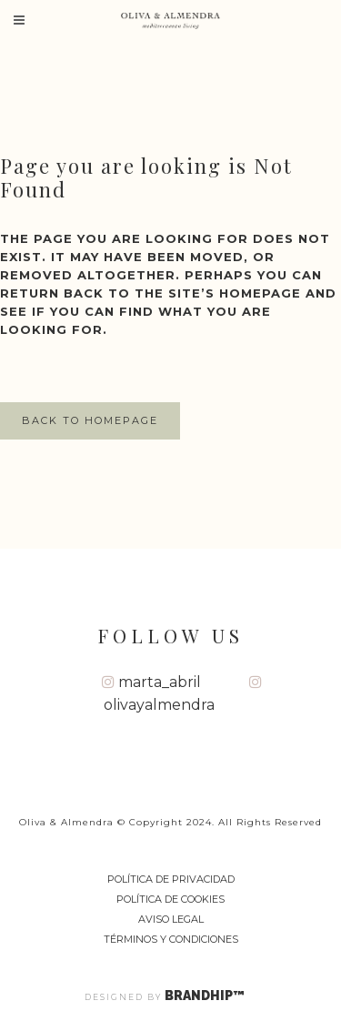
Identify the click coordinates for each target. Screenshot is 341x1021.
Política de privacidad (171, 879)
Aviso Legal (171, 919)
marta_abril (151, 682)
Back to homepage (90, 420)
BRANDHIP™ (211, 995)
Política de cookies (170, 899)
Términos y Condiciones (171, 939)
